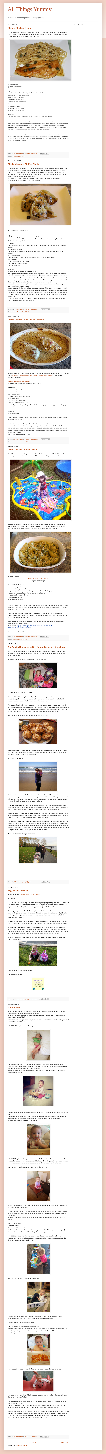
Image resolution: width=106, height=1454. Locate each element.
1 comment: (34, 153)
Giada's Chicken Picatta (19, 28)
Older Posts (64, 1442)
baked (14, 442)
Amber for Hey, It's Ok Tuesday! (29, 894)
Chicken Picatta (17, 156)
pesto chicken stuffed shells (20, 639)
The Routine (14, 1007)
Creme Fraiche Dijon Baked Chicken (26, 320)
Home (34, 1442)
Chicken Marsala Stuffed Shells (23, 164)
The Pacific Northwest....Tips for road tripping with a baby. (37, 647)
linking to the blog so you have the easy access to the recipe (32, 375)
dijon (30, 442)
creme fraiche (25, 442)
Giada (23, 156)
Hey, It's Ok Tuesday (18, 890)
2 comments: (34, 1436)
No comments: (34, 309)
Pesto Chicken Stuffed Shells (22, 450)
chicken (19, 442)
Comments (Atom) (21, 1445)
